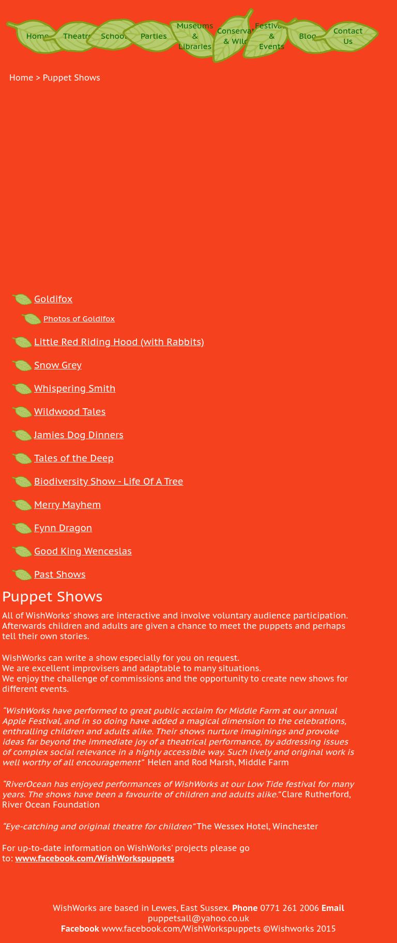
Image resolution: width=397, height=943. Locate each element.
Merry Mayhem (67, 505)
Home (37, 36)
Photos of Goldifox (79, 318)
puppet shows (71, 77)
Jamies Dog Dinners (79, 435)
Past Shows (60, 574)
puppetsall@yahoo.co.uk (199, 918)
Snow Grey (58, 365)
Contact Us (348, 36)
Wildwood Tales (70, 412)
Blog (308, 36)
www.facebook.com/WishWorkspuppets (94, 858)
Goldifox (53, 299)
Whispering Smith (74, 388)
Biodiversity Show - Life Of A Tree (109, 481)
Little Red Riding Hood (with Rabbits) (119, 342)
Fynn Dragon (63, 528)
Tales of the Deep (74, 458)
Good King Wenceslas (83, 551)
